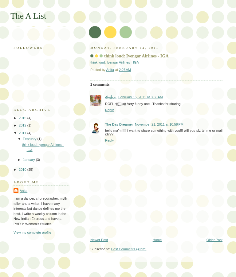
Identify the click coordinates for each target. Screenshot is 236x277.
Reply (109, 110)
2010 (23, 169)
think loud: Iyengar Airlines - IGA (136, 55)
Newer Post (99, 240)
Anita (23, 191)
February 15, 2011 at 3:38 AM (140, 97)
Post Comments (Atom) (129, 249)
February (30, 139)
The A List (28, 16)
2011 (23, 133)
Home (157, 240)
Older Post (214, 240)
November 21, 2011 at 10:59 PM (159, 124)
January (29, 160)
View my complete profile (32, 232)
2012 (23, 125)
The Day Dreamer (119, 124)
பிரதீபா (110, 97)
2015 (23, 118)
